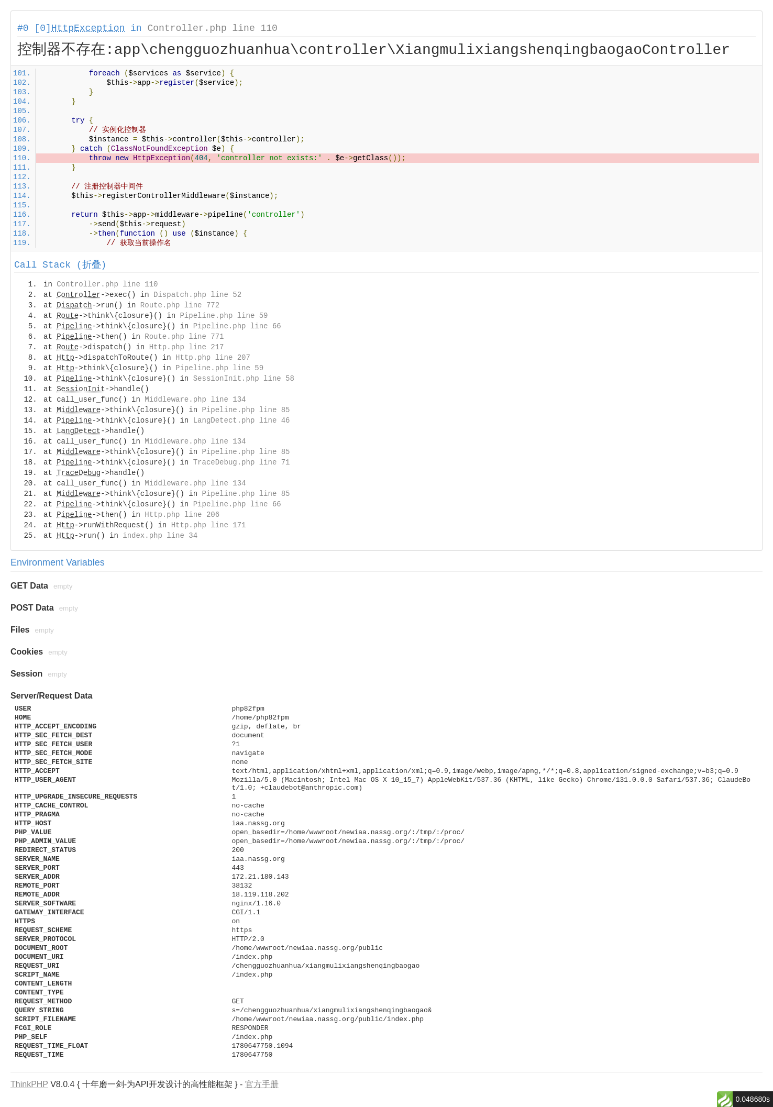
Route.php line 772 (179, 305)
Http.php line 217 (186, 347)
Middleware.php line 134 (195, 399)
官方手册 (262, 1084)
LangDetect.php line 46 (241, 420)
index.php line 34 (160, 536)
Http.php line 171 (208, 525)
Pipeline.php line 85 (246, 410)
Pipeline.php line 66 (237, 326)
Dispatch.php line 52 (197, 295)
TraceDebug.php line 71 (241, 462)
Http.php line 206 (182, 515)
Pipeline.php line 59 (224, 316)
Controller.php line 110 (212, 28)
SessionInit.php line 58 (243, 378)
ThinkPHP (29, 1084)
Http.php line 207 (212, 357)
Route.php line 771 (184, 337)
